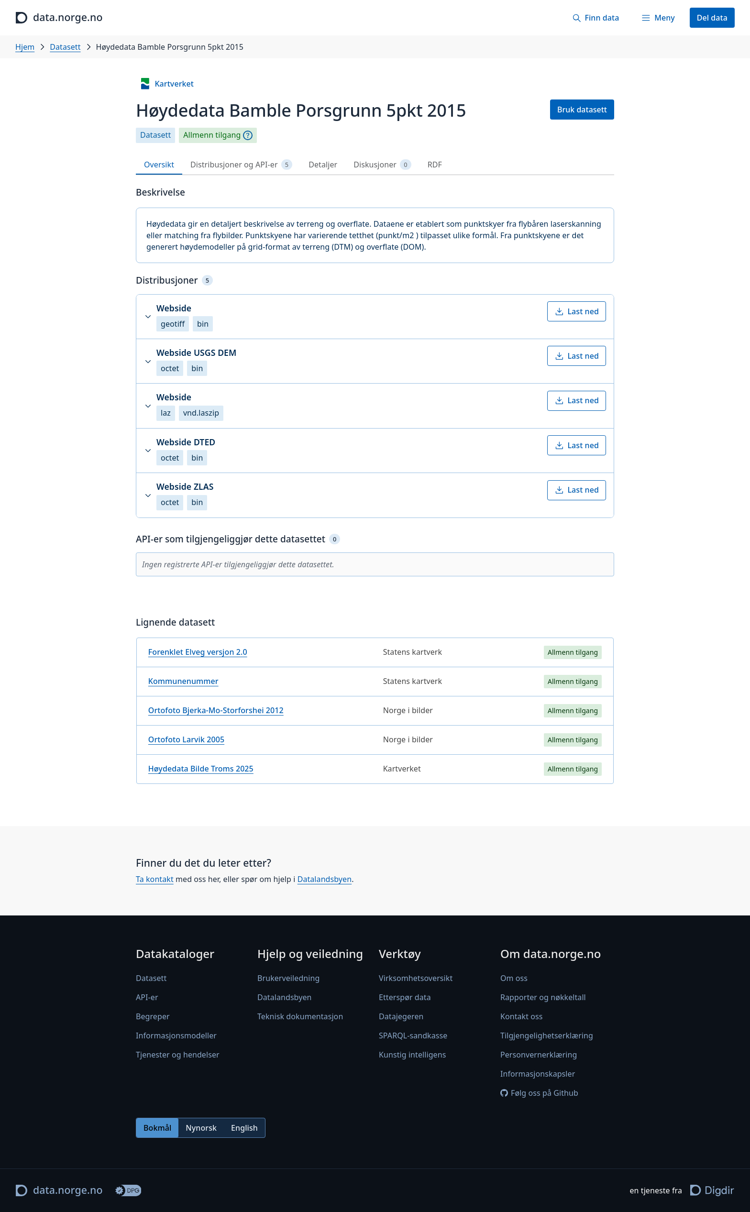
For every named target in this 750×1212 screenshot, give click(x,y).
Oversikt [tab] (159, 164)
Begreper (153, 1016)
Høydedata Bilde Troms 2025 (201, 768)
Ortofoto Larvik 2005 (186, 739)
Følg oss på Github (539, 1093)
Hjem (24, 47)
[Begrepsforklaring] (248, 135)
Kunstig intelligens (412, 1054)
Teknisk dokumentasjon (300, 1016)
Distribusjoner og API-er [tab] (241, 164)
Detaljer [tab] (323, 164)
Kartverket (166, 83)
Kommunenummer (183, 681)
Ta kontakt (155, 879)
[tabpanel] (375, 489)
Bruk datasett (582, 109)
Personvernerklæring (538, 1054)
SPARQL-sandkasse (413, 1035)
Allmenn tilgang (212, 135)
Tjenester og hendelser (178, 1054)
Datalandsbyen (325, 879)
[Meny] (658, 18)
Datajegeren (401, 1016)
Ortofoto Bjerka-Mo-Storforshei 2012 (216, 710)
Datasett (65, 47)
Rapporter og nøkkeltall (543, 997)
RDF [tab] (435, 164)
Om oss (514, 978)
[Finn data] (595, 18)
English (244, 1128)
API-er (147, 997)
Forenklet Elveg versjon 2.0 (197, 652)
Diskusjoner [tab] (382, 164)
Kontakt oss (521, 1016)
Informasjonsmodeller (176, 1035)
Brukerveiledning (288, 978)
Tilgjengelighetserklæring (546, 1035)
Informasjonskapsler (537, 1074)
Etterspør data (405, 997)
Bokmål (157, 1128)
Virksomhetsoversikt (415, 978)
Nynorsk (201, 1128)
